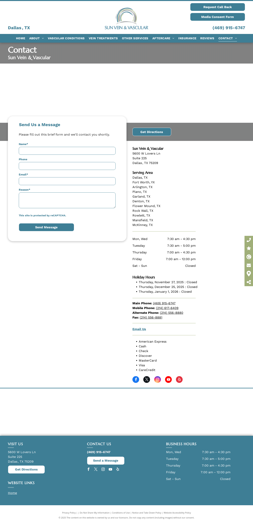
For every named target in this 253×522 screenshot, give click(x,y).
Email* (23, 174)
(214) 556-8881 (151, 317)
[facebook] (135, 380)
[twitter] (146, 380)
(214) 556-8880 (171, 313)
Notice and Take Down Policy (146, 512)
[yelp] (179, 380)
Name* (23, 144)
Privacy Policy (69, 512)
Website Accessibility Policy (177, 512)
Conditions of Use (121, 512)
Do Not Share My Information (95, 512)
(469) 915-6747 (228, 27)
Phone (23, 159)
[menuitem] (20, 38)
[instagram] (157, 380)
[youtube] (168, 380)
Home (12, 493)
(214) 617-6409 (167, 308)
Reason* (24, 189)
